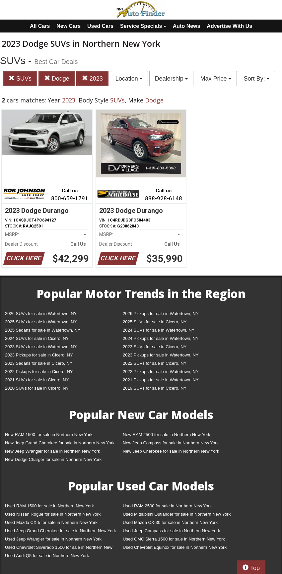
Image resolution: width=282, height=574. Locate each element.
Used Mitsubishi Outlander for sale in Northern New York (177, 514)
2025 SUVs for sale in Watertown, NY (41, 321)
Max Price (215, 78)
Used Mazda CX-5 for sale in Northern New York (51, 522)
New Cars (68, 26)
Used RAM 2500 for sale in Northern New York (167, 505)
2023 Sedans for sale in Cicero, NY (38, 363)
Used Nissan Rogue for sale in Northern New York (53, 514)
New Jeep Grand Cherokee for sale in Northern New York (59, 442)
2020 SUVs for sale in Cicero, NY (37, 388)
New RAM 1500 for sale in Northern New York (49, 434)
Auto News (186, 26)
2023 (92, 78)
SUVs (20, 78)
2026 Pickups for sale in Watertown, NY (161, 313)
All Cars (40, 26)
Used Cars (100, 26)
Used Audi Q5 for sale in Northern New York (47, 555)
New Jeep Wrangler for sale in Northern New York (52, 451)
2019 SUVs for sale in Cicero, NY (154, 388)
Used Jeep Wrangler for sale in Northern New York (53, 539)
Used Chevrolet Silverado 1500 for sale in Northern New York (58, 548)
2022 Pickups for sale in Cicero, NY (39, 371)
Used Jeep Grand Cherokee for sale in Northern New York (60, 530)
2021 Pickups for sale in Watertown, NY (161, 379)
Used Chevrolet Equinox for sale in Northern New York (175, 547)
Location (128, 78)
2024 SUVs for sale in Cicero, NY (37, 338)
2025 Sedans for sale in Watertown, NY (42, 330)
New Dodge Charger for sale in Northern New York (53, 459)
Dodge (56, 78)
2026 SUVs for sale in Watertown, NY (41, 313)
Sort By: (256, 78)
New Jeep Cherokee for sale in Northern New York (171, 451)
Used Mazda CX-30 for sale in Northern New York (170, 522)
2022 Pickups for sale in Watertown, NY (161, 371)
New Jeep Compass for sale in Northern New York (171, 442)
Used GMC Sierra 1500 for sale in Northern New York (174, 539)
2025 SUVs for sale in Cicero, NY (154, 321)
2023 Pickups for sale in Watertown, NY (161, 354)
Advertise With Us (229, 26)
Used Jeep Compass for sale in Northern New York (171, 530)
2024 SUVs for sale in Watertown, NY (158, 330)
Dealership (171, 78)
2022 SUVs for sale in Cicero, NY (154, 363)
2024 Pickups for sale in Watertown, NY (161, 338)
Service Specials (143, 26)
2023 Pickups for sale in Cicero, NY (39, 354)
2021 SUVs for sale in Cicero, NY (37, 379)
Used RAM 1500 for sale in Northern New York (49, 505)
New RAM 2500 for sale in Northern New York (166, 434)
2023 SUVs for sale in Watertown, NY (41, 346)
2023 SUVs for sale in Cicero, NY (154, 346)
